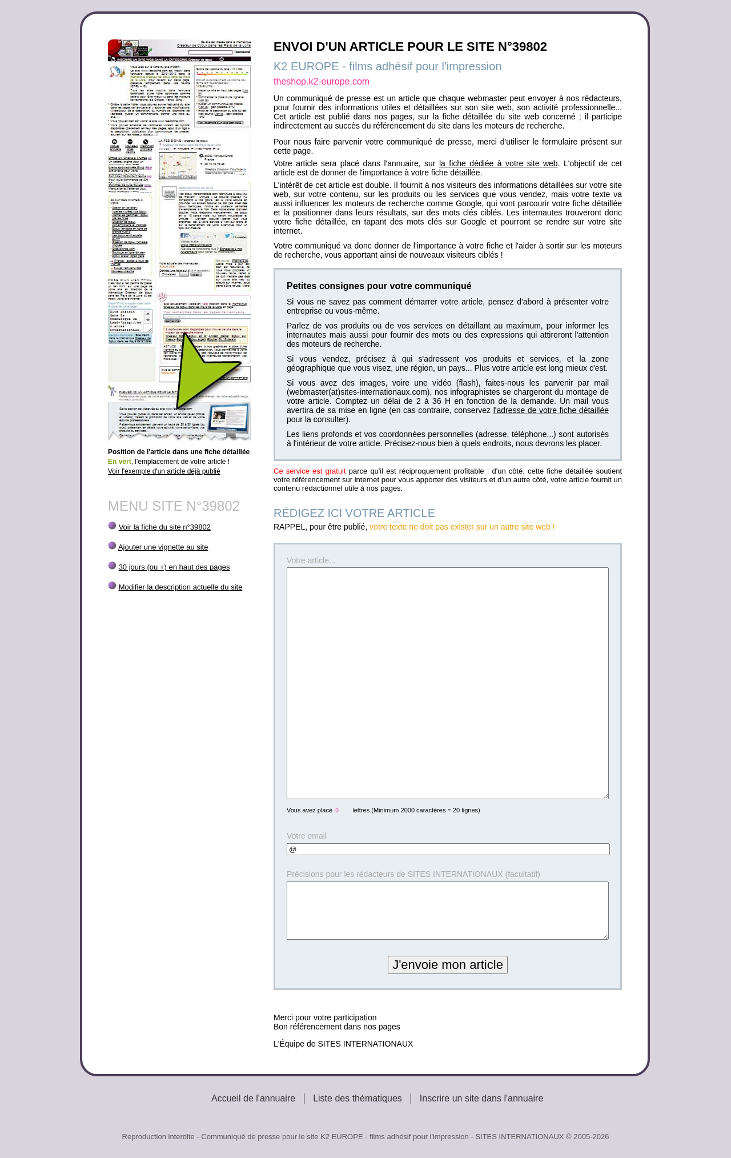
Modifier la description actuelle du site (181, 587)
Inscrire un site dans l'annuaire (482, 1098)
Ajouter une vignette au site (163, 547)
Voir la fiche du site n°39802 (165, 527)
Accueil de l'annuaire (253, 1098)
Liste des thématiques (357, 1098)
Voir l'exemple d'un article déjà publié (164, 471)
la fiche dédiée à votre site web (498, 163)
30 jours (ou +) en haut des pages (174, 567)
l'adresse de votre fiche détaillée (551, 410)
